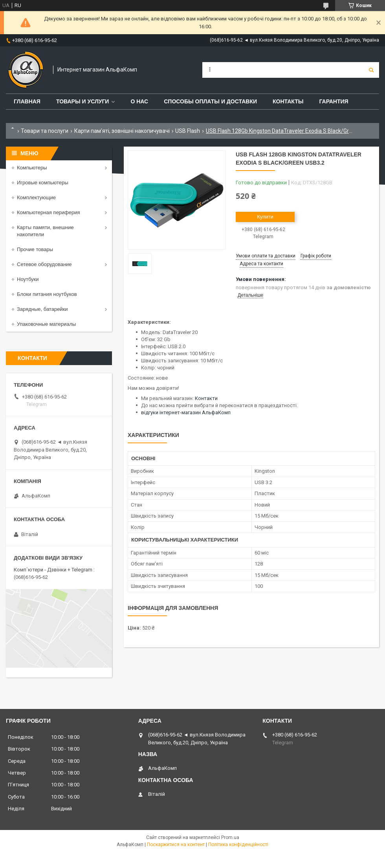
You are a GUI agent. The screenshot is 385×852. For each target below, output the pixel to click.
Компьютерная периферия (48, 212)
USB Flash (187, 131)
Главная (27, 101)
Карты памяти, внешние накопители (45, 230)
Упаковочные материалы (46, 324)
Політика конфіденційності (238, 844)
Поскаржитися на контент (176, 844)
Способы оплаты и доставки (210, 101)
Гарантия (333, 101)
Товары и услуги (82, 101)
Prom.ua (230, 837)
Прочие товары (35, 249)
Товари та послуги (44, 131)
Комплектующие (36, 197)
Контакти (206, 398)
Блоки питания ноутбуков (47, 294)
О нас (139, 101)
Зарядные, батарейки (42, 309)
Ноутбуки (28, 279)
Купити (265, 217)
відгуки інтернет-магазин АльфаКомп (186, 412)
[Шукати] (371, 70)
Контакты (288, 101)
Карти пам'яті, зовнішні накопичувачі (122, 131)
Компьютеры (32, 168)
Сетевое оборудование (44, 264)
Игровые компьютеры (42, 182)
